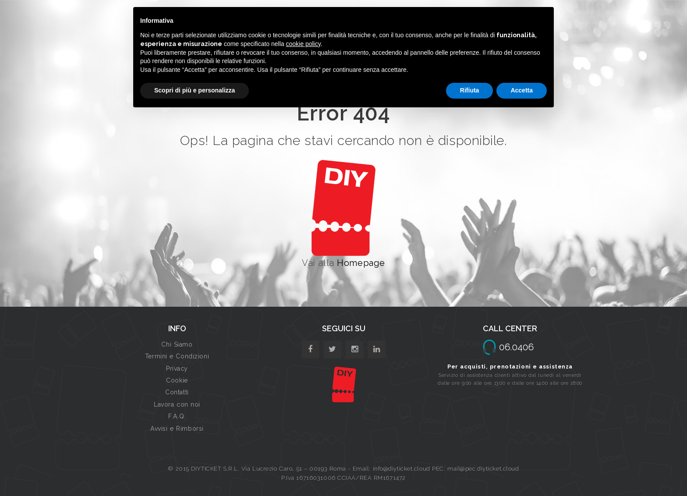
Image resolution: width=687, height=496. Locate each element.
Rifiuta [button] (469, 90)
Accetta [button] (521, 90)
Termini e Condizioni (177, 356)
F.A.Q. (176, 416)
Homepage (361, 263)
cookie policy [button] (303, 43)
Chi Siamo (176, 344)
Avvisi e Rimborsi (177, 428)
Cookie (177, 380)
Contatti (176, 392)
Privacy (177, 368)
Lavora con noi (177, 404)
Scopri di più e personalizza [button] (194, 90)
